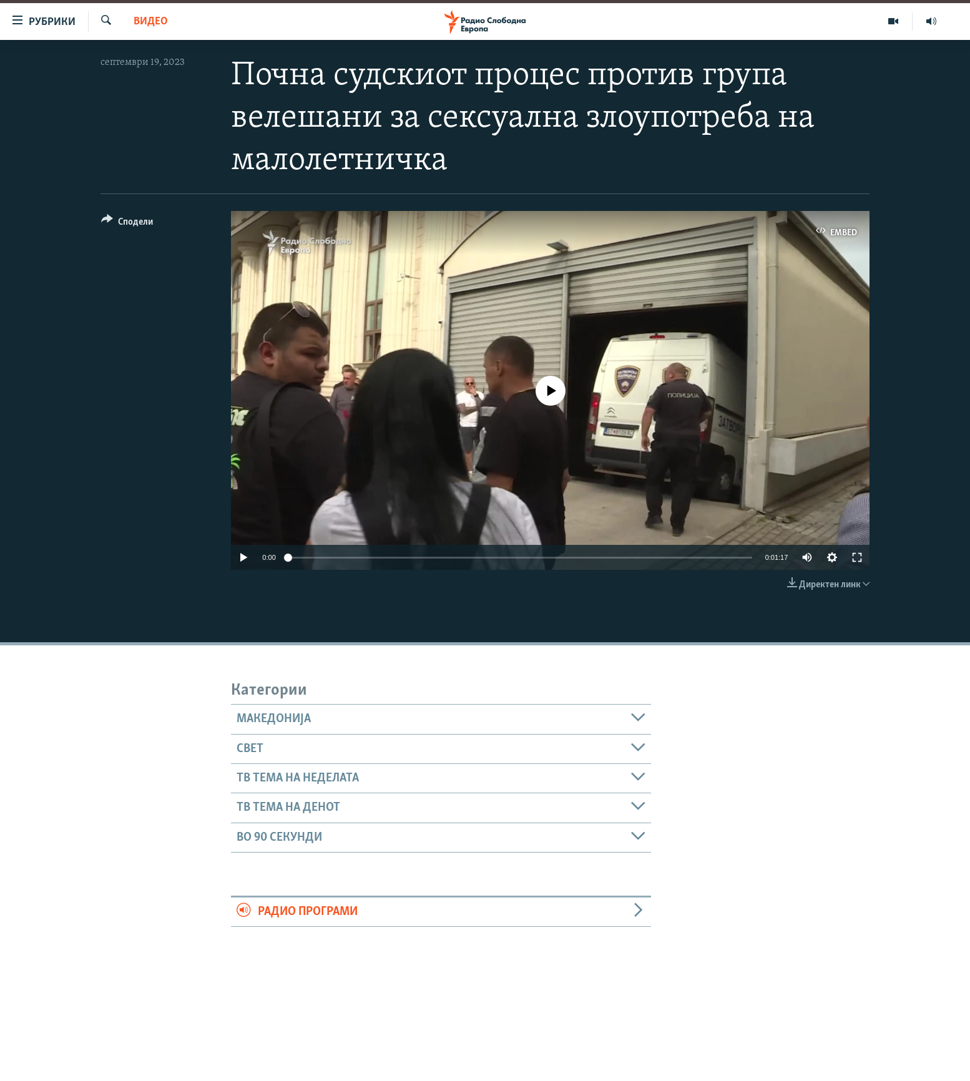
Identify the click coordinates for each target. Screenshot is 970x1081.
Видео (151, 21)
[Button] (127, 224)
